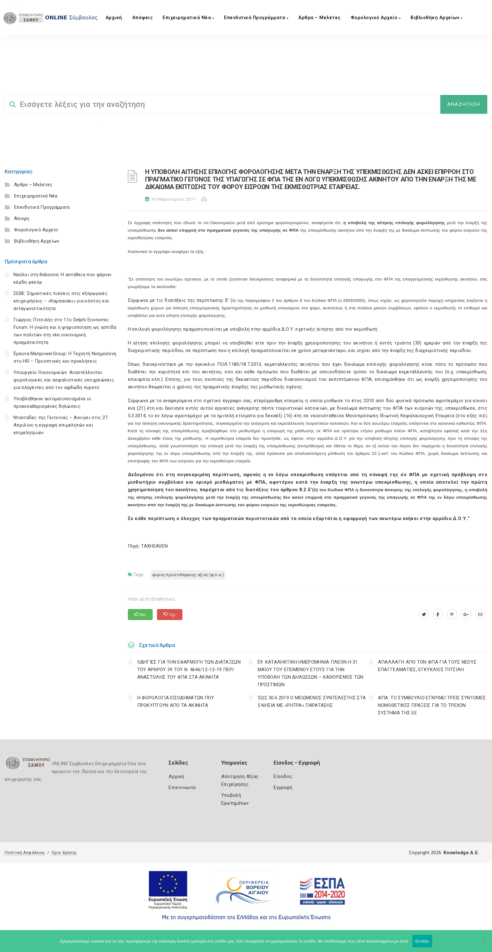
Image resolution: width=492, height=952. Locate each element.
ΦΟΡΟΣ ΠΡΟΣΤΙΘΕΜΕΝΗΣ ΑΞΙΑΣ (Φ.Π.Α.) (210, 78)
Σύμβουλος (38, 78)
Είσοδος (283, 776)
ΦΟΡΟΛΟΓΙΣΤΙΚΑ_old (79, 78)
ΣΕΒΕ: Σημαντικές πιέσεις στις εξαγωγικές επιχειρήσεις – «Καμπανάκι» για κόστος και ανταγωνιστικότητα (61, 301)
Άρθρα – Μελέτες (319, 17)
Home (13, 78)
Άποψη (21, 218)
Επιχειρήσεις (116, 119)
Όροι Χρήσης (64, 852)
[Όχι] (484, 944)
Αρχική (114, 17)
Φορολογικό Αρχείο (376, 17)
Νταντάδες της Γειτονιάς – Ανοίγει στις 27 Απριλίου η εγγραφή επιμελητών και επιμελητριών (60, 425)
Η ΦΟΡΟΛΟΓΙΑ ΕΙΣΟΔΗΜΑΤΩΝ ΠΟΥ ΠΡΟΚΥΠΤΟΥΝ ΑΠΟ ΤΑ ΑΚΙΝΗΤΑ (175, 701)
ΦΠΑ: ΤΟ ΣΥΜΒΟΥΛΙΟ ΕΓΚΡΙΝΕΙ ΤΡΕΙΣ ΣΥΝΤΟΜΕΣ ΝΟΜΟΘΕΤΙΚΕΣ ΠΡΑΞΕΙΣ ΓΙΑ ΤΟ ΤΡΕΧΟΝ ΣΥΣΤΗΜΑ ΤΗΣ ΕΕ (432, 705)
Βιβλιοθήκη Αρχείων (436, 17)
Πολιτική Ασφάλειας (25, 852)
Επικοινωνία (182, 787)
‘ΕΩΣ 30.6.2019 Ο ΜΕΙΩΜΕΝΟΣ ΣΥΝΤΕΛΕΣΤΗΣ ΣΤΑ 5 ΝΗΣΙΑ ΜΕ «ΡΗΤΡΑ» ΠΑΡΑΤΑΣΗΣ (312, 701)
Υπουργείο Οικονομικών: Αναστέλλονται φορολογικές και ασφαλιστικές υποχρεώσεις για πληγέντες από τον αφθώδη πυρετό (63, 380)
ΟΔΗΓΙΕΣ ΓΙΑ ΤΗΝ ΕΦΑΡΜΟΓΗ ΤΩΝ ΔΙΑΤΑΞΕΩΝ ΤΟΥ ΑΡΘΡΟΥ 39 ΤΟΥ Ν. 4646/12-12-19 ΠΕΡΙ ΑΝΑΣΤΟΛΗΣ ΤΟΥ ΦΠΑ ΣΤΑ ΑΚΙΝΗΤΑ (189, 669)
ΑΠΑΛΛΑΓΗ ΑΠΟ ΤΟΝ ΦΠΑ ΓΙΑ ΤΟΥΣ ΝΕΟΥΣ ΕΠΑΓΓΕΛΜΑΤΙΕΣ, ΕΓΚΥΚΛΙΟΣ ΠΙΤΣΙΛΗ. (427, 665)
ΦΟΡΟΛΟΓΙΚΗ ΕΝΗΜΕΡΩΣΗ (134, 78)
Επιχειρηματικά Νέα (188, 17)
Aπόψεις (142, 17)
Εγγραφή (283, 787)
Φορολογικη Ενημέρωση (76, 119)
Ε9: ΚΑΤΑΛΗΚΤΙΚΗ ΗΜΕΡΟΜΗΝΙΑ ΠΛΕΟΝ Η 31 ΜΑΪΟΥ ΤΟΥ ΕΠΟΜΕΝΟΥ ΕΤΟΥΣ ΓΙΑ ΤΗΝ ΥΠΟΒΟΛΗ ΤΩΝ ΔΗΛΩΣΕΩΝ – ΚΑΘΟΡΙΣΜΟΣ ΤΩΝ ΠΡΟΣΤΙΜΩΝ (311, 673)
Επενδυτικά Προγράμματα (256, 17)
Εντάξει (422, 941)
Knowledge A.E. (461, 852)
